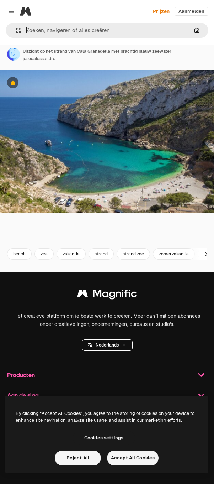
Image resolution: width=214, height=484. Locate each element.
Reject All (77, 458)
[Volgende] (206, 254)
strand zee (133, 254)
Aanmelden (191, 11)
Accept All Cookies (133, 458)
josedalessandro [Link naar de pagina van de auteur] (39, 59)
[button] (16, 30)
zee (44, 254)
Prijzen (161, 11)
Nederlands (107, 345)
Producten (107, 375)
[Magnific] (25, 11)
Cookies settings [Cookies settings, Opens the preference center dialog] (103, 438)
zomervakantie (174, 254)
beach (19, 254)
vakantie (71, 254)
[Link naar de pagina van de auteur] (13, 54)
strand (101, 254)
